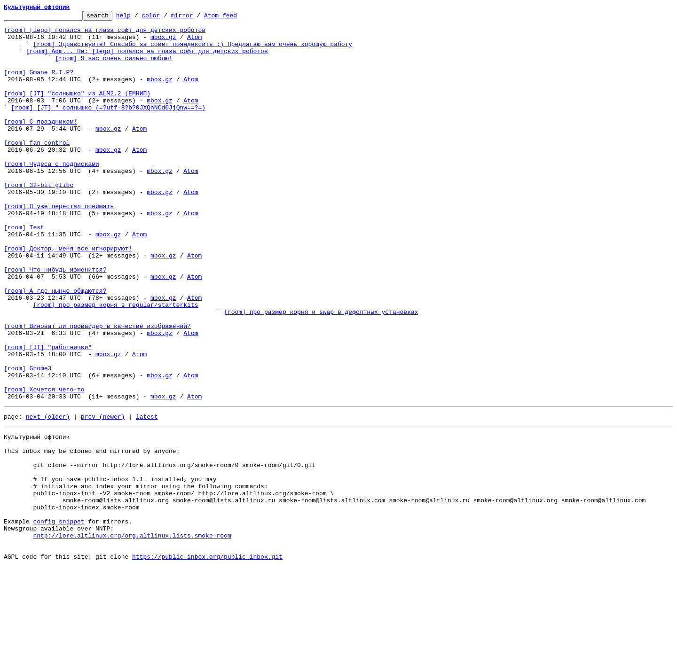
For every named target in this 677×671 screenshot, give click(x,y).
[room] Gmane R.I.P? (38, 84)
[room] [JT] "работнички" (48, 414)
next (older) (48, 495)
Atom (194, 42)
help (138, 18)
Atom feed (235, 18)
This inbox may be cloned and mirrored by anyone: (92, 534)
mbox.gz (163, 42)
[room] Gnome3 (27, 440)
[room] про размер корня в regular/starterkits (115, 363)
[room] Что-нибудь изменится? (55, 321)
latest (147, 495)
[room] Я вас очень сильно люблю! (114, 67)
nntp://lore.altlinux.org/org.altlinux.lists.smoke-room (132, 635)
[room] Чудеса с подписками (51, 194)
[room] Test (24, 270)
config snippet (58, 618)
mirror (197, 18)
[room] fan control (37, 169)
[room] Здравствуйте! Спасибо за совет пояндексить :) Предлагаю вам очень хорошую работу (192, 51)
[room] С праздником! (40, 144)
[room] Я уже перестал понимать (59, 245)
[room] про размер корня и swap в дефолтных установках (321, 372)
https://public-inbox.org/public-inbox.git (207, 660)
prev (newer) (103, 495)
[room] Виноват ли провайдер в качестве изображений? (97, 389)
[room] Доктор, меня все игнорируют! (68, 296)
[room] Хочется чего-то (44, 465)
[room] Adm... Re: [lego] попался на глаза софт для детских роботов (147, 59)
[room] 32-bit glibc (38, 220)
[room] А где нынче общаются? (55, 347)
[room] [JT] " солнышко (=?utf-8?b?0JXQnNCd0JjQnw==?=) (108, 127)
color (165, 18)
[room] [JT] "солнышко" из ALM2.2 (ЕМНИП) (77, 110)
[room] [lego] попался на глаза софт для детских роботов (104, 34)
